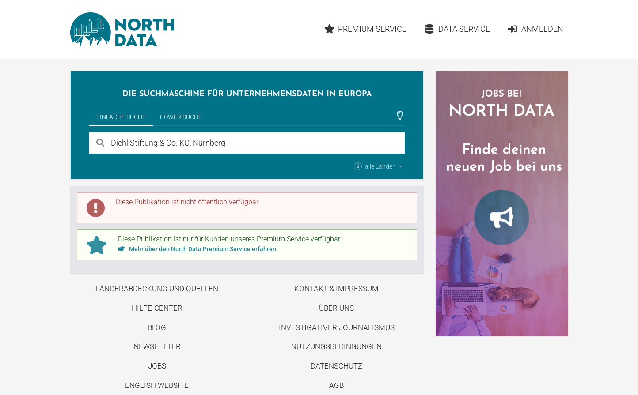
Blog (157, 327)
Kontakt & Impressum (336, 288)
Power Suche (181, 116)
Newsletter (157, 346)
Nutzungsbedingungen (336, 346)
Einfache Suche (121, 116)
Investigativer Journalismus (337, 327)
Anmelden (535, 29)
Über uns (336, 308)
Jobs (157, 365)
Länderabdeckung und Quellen (156, 288)
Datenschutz (336, 365)
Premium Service (365, 29)
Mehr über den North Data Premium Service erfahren (197, 248)
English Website (157, 385)
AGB (336, 385)
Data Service (457, 29)
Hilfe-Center (157, 308)
